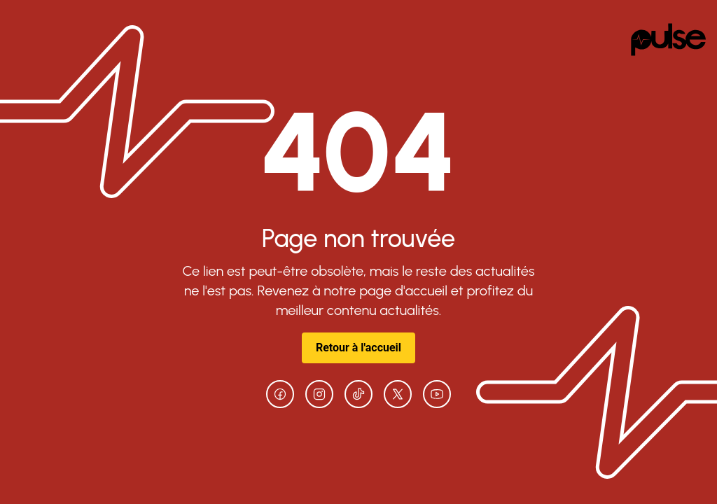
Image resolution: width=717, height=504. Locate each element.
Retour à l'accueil (358, 347)
